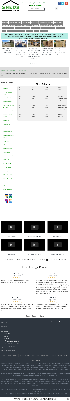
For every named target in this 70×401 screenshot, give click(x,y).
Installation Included (62, 112)
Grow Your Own (7, 189)
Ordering (60, 355)
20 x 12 (59, 94)
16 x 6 (46, 98)
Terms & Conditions (24, 355)
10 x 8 (33, 100)
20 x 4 (46, 116)
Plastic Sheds (6, 124)
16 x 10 (46, 103)
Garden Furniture (7, 167)
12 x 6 (33, 107)
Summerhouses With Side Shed (8, 136)
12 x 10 (33, 112)
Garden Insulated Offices (7, 93)
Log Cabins (6, 141)
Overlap (60, 100)
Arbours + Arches (7, 174)
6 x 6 (20, 114)
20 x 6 (59, 87)
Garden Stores (7, 163)
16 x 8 (46, 100)
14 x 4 (46, 87)
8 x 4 (33, 89)
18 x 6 (46, 109)
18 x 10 (46, 114)
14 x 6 (46, 89)
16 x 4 (46, 96)
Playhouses (6, 145)
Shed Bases (6, 186)
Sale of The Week (8, 98)
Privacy (32, 360)
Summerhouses (7, 131)
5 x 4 (20, 100)
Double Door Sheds (62, 105)
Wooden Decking (7, 148)
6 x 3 (20, 109)
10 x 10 (33, 103)
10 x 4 (33, 96)
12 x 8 (33, 109)
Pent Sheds (6, 152)
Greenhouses (7, 182)
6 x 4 (20, 112)
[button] (31, 63)
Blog (9, 355)
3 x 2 (20, 87)
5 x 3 (20, 98)
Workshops (6, 88)
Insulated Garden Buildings (7, 115)
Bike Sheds (6, 159)
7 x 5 (20, 118)
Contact (38, 360)
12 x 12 (33, 114)
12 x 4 (33, 105)
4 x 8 (20, 96)
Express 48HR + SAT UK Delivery (8, 106)
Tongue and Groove (62, 98)
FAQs (65, 355)
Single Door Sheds (62, 103)
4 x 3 (20, 89)
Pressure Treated (8, 111)
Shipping (53, 355)
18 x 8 (46, 112)
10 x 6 (33, 98)
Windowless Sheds (8, 156)
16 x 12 (46, 105)
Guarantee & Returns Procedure (40, 355)
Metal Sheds (6, 120)
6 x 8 (20, 116)
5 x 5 (20, 103)
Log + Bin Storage (8, 178)
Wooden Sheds (7, 101)
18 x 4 (46, 107)
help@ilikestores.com (9, 350)
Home (4, 355)
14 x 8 (46, 91)
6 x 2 (20, 107)
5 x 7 (20, 105)
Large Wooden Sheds (62, 107)
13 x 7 (33, 116)
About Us (15, 355)
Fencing (5, 171)
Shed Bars (60, 96)
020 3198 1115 (36, 5)
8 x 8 (33, 94)
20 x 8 (59, 89)
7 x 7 (33, 87)
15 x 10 (46, 94)
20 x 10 (59, 91)
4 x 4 (20, 91)
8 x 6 (33, 91)
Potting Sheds (7, 128)
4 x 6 (20, 94)
